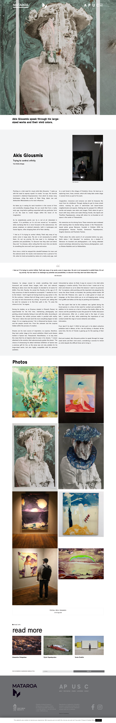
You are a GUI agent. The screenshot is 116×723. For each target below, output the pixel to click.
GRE (101, 6)
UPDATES (93, 5)
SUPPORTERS (80, 691)
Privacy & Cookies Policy (88, 720)
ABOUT (85, 5)
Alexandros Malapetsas (19, 657)
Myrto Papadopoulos (50, 657)
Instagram (58, 613)
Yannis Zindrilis (79, 657)
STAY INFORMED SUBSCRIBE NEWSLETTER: (23, 671)
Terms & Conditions (64, 713)
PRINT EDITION (89, 5)
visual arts (17, 624)
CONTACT (97, 5)
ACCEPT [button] (98, 720)
